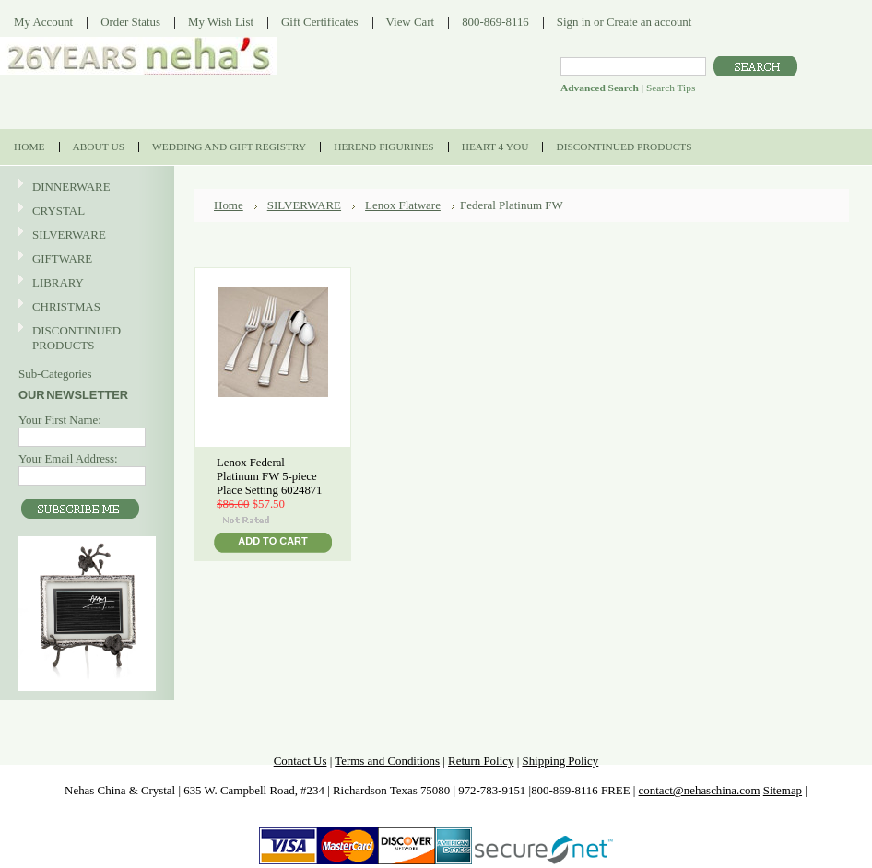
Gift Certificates (320, 22)
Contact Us (300, 761)
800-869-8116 (495, 22)
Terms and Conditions (387, 761)
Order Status (130, 22)
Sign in (574, 22)
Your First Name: (59, 420)
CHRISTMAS (84, 307)
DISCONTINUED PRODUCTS (84, 337)
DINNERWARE (84, 187)
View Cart (410, 22)
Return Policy (480, 761)
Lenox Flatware (403, 205)
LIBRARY (58, 282)
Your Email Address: (68, 458)
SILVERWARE (84, 235)
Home (228, 205)
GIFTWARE (84, 259)
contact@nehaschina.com (699, 790)
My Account (43, 22)
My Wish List (220, 22)
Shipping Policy (560, 761)
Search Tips (670, 87)
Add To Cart (272, 540)
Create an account (649, 22)
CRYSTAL (84, 211)
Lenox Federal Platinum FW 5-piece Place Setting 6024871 (269, 476)
